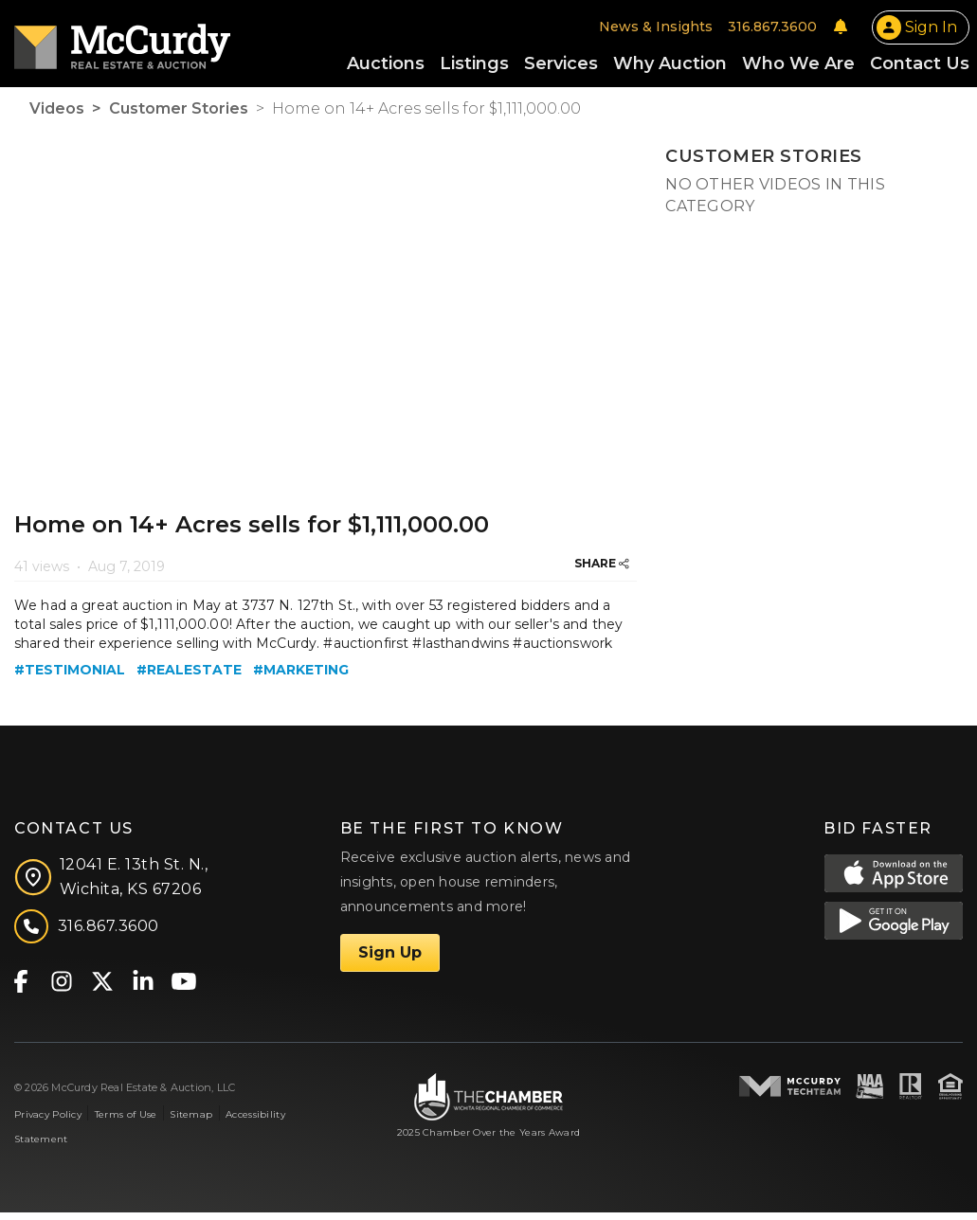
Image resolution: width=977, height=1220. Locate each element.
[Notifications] (840, 30)
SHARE (601, 571)
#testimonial (69, 677)
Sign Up (390, 960)
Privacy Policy (47, 1122)
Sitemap (191, 1122)
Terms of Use (125, 1122)
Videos (56, 116)
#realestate (189, 677)
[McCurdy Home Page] (122, 44)
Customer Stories (178, 116)
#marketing (301, 677)
